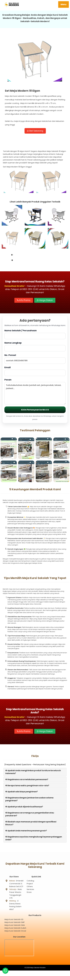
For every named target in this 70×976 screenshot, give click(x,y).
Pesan (35, 391)
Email (35, 371)
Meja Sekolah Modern (38, 973)
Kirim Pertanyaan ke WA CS (35, 409)
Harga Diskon (45, 300)
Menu (63, 4)
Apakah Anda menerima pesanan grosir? (26, 830)
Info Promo (23, 300)
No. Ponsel (35, 359)
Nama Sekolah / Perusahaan (35, 334)
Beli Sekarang (35, 130)
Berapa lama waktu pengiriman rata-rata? (27, 785)
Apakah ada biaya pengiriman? (21, 791)
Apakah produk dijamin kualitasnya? (24, 806)
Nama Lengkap (35, 346)
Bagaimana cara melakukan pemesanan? (26, 779)
